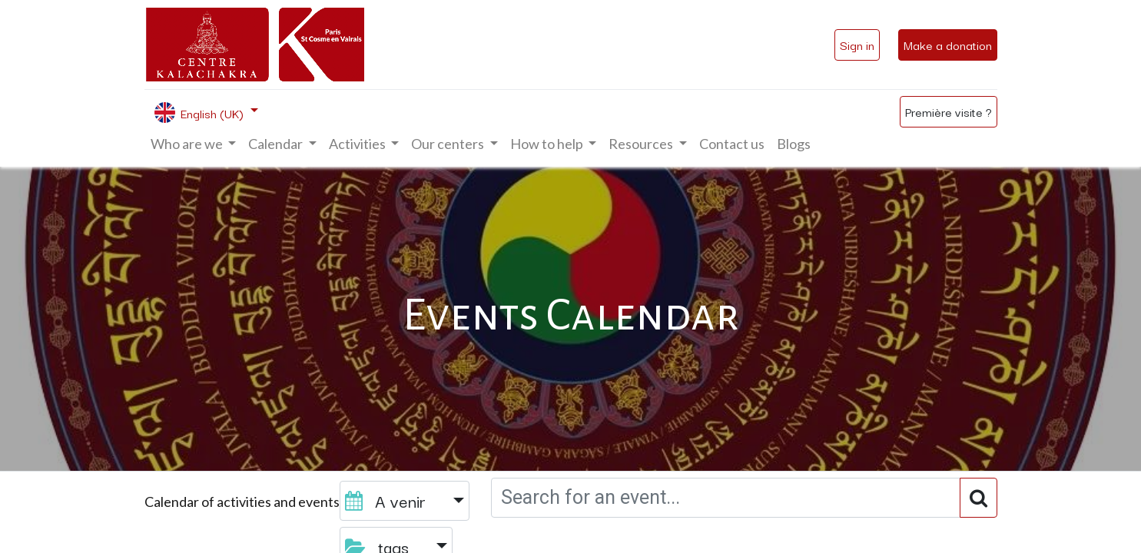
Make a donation (948, 44)
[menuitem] (732, 144)
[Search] (978, 498)
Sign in (857, 44)
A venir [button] (387, 500)
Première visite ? (948, 111)
